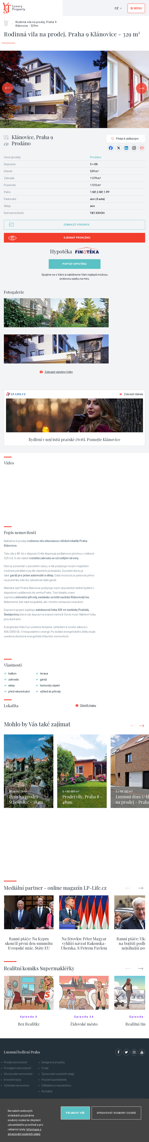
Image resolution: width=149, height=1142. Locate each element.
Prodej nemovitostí (15, 1062)
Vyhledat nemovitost (16, 1085)
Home (7, 21)
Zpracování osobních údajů (58, 1073)
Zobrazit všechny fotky (56, 372)
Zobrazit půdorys (76, 224)
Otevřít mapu (86, 705)
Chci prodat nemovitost (18, 1073)
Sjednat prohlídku (77, 237)
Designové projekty (53, 1062)
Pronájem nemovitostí (17, 1068)
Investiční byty (12, 1079)
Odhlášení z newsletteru (56, 1085)
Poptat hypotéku (74, 264)
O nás (45, 1068)
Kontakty (47, 1091)
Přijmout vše (75, 1113)
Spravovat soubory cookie (116, 1113)
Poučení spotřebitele (54, 1079)
